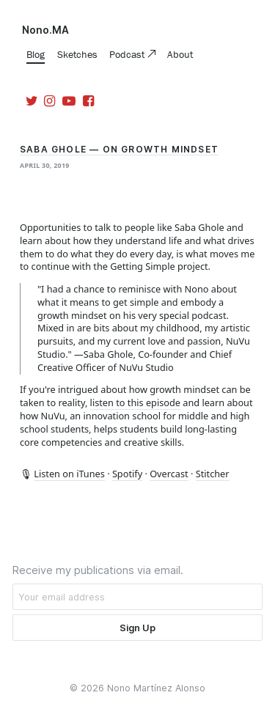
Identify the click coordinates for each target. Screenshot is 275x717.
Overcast (169, 473)
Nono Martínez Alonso (156, 688)
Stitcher (213, 473)
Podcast (128, 54)
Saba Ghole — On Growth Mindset (119, 149)
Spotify (127, 473)
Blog (35, 54)
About (180, 54)
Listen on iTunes (69, 473)
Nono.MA (45, 30)
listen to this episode (135, 402)
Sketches (77, 54)
